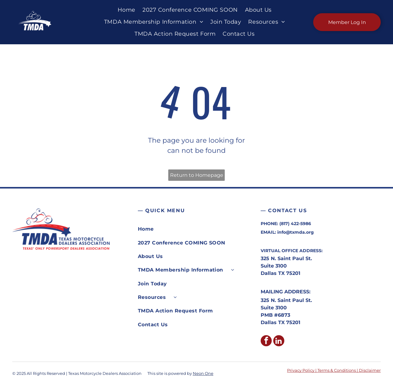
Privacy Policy (300, 370)
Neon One (203, 373)
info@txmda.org (295, 232)
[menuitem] (125, 10)
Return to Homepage (196, 175)
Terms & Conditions (336, 370)
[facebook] (266, 341)
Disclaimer (370, 370)
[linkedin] (278, 341)
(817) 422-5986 (295, 223)
